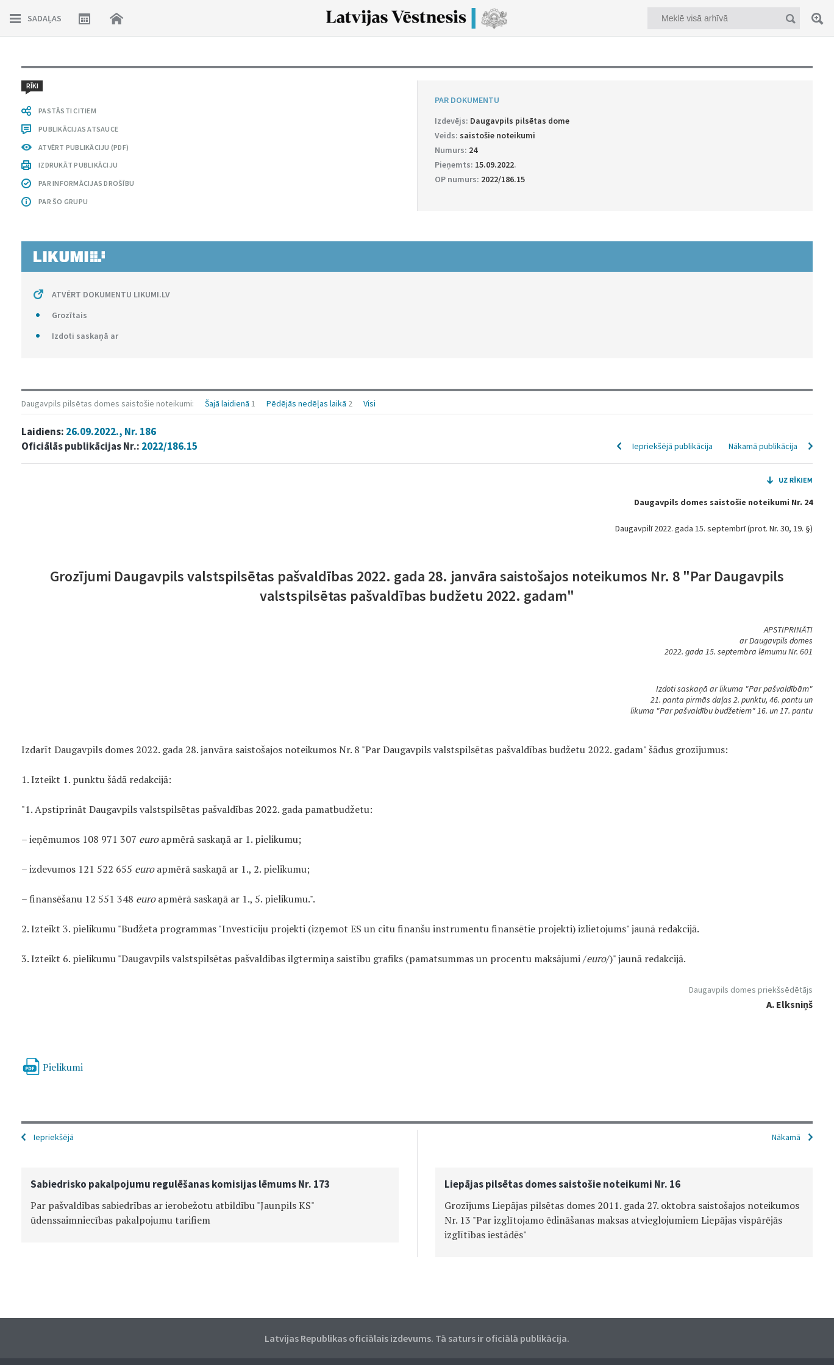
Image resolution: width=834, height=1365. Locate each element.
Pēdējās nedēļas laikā (306, 403)
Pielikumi (63, 1067)
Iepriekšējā (54, 1137)
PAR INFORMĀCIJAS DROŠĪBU (86, 183)
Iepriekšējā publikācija (672, 446)
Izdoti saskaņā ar (85, 335)
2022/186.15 (169, 446)
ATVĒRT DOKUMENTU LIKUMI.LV (111, 294)
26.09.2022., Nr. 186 (111, 431)
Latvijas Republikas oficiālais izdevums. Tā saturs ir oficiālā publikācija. (417, 1338)
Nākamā (786, 1137)
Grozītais (69, 315)
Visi (369, 403)
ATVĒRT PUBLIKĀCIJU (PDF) (83, 147)
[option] (210, 1205)
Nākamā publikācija (763, 446)
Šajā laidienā (227, 403)
